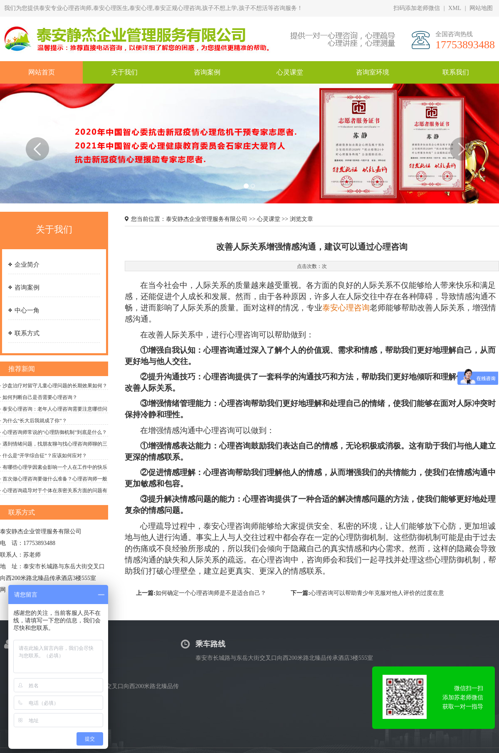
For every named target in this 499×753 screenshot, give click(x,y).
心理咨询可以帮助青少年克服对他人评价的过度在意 (377, 593)
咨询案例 (27, 287)
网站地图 (481, 8)
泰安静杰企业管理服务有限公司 (207, 219)
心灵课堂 (268, 219)
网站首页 (41, 72)
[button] (37, 170)
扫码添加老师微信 (416, 8)
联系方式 (27, 333)
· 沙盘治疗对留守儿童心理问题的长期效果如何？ (53, 386)
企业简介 (27, 264)
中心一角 (27, 310)
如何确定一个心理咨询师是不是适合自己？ (211, 593)
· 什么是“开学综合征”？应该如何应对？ (43, 455)
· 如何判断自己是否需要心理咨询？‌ (38, 397)
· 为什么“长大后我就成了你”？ (33, 421)
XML (454, 8)
